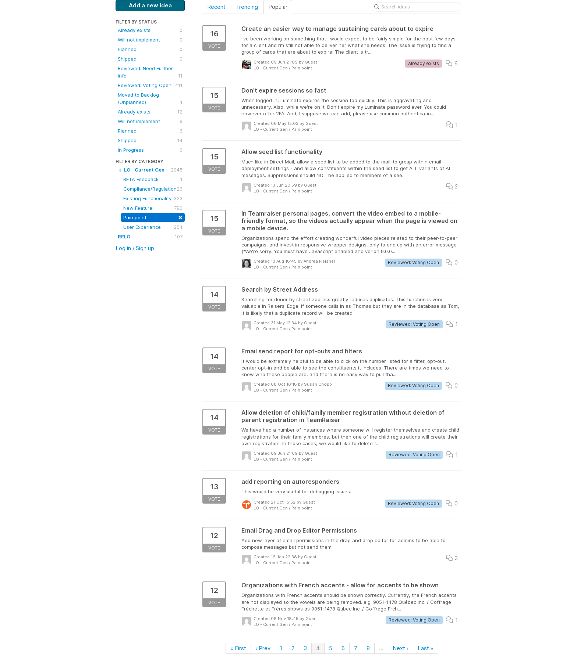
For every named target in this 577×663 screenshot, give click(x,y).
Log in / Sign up (135, 248)
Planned (150, 49)
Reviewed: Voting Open (150, 85)
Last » (425, 648)
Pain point (153, 217)
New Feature (153, 208)
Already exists (150, 30)
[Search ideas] (416, 7)
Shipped (150, 58)
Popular (277, 6)
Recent (216, 6)
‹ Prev (262, 648)
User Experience (153, 227)
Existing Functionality (153, 198)
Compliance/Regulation (153, 188)
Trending (247, 6)
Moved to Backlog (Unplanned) (150, 99)
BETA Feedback (153, 179)
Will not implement (150, 39)
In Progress (150, 150)
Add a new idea (150, 5)
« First (238, 648)
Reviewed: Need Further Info (150, 72)
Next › (400, 648)
